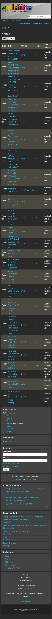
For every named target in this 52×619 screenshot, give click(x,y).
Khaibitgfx (6, 546)
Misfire (9, 423)
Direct (18, 479)
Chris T (5, 28)
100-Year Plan (37, 23)
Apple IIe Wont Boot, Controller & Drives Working (14, 397)
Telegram (10, 429)
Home (4, 21)
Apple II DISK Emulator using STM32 (19, 504)
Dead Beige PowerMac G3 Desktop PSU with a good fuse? (25, 525)
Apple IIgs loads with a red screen (12, 374)
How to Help (25, 601)
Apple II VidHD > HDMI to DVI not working (14, 253)
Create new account (12, 463)
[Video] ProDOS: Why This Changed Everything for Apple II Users (13, 67)
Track (12, 38)
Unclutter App (31, 479)
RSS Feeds (9, 562)
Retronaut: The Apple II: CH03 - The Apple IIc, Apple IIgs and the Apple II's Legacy (13, 325)
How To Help (25, 23)
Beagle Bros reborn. (10, 543)
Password (7, 457)
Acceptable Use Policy (13, 568)
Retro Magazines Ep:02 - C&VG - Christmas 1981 (13, 290)
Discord (10, 421)
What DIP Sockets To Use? (15, 501)
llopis (22, 384)
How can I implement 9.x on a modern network (22, 498)
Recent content (10, 441)
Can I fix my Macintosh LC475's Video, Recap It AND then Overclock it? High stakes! (13, 159)
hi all (5, 537)
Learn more (7, 431)
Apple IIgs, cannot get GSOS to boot (13, 365)
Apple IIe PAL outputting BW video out (13, 384)
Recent (19, 21)
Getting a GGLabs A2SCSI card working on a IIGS (13, 201)
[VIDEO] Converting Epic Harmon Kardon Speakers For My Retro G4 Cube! (13, 139)
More (47, 507)
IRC (8, 415)
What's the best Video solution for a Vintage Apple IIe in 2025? (13, 104)
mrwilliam (6, 540)
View (4, 38)
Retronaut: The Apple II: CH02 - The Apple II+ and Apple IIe (13, 342)
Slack (9, 426)
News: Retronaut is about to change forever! (12, 276)
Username (7, 452)
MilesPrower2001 (27, 190)
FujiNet (8, 495)
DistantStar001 (8, 528)
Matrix (9, 418)
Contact (47, 23)
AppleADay (7, 534)
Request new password (14, 466)
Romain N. (7, 522)
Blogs (7, 556)
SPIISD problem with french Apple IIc (16, 531)
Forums (11, 21)
